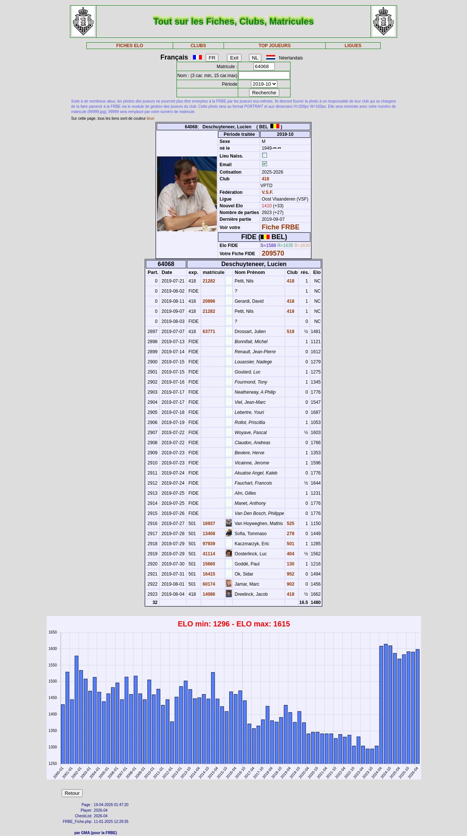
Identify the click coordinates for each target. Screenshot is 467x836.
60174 (208, 584)
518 (290, 331)
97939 (208, 543)
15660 (208, 564)
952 (290, 574)
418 (265, 178)
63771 (208, 331)
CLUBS (198, 45)
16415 (208, 574)
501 (290, 543)
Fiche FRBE (280, 227)
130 (290, 564)
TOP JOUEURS (275, 45)
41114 (208, 553)
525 (290, 523)
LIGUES (353, 45)
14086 (208, 594)
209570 (273, 253)
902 (290, 584)
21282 (208, 281)
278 (290, 533)
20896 (208, 301)
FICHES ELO (129, 45)
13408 (208, 533)
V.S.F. (267, 192)
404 (290, 553)
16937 (208, 523)
